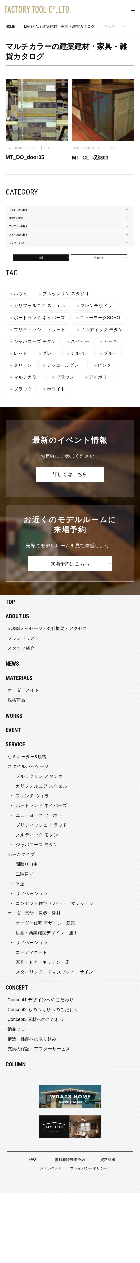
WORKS (14, 785)
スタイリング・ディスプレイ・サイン (54, 1041)
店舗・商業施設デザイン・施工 (47, 1002)
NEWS (12, 733)
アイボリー (109, 446)
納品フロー (19, 1098)
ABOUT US (17, 686)
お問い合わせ (51, 1238)
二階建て (24, 943)
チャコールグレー (71, 434)
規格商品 (16, 769)
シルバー (57, 422)
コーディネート (31, 1021)
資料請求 (107, 1229)
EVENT (13, 799)
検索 (41, 312)
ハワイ (24, 351)
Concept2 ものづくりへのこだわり (43, 1079)
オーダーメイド (23, 759)
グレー (23, 422)
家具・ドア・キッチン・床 (42, 1031)
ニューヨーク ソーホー (39, 885)
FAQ (32, 1229)
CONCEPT (17, 1057)
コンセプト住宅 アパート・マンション (55, 973)
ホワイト (62, 458)
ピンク (114, 434)
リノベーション (32, 963)
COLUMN (16, 1134)
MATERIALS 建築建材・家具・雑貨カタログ (59, 26)
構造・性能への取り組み (32, 1108)
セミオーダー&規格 (27, 826)
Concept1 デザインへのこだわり (41, 1069)
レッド (91, 410)
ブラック (26, 458)
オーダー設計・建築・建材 (34, 982)
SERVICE (15, 814)
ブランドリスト (24, 707)
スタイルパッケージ (28, 835)
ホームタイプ (21, 924)
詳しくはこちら (70, 543)
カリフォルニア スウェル (41, 855)
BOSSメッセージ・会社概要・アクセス (47, 697)
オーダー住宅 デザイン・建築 (45, 992)
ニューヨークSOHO (106, 375)
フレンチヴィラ (103, 363)
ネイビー (26, 410)
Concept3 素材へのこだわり (36, 1088)
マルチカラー (30, 446)
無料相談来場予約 (70, 1229)
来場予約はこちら (70, 633)
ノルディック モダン (38, 399)
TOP (10, 671)
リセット (99, 312)
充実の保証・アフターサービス (39, 1118)
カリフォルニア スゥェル (43, 363)
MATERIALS (19, 748)
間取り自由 (27, 933)
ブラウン (71, 446)
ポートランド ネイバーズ (42, 375)
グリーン (26, 434)
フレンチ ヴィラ (32, 865)
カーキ (60, 410)
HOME (10, 26)
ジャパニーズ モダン (98, 399)
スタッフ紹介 (21, 717)
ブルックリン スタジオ (72, 351)
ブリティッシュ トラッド (43, 387)
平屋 (20, 953)
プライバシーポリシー (89, 1238)
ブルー (91, 422)
